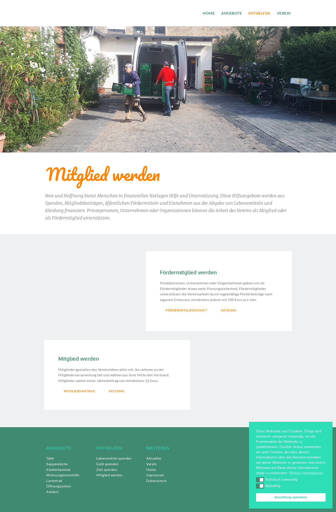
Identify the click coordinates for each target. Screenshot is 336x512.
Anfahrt (52, 492)
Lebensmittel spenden (113, 458)
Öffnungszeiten (58, 486)
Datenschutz (156, 481)
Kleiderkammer (58, 469)
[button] (260, 479)
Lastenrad (54, 481)
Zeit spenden (106, 469)
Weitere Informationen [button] (306, 473)
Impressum (155, 475)
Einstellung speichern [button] (290, 497)
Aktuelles (153, 458)
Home (151, 469)
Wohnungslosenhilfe (63, 475)
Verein (151, 464)
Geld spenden (107, 464)
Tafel (50, 458)
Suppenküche (57, 464)
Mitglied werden (109, 475)
